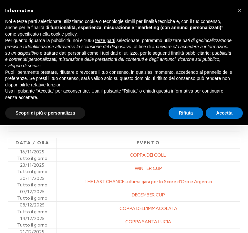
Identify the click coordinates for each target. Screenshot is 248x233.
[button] (239, 10)
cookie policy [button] (64, 34)
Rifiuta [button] (186, 113)
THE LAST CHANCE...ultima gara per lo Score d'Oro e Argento (148, 181)
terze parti (105, 40)
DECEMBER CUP (148, 195)
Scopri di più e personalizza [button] (45, 113)
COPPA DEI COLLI (148, 155)
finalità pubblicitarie (190, 53)
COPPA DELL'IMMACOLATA (148, 208)
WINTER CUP (148, 168)
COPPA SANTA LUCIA (148, 222)
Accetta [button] (224, 113)
